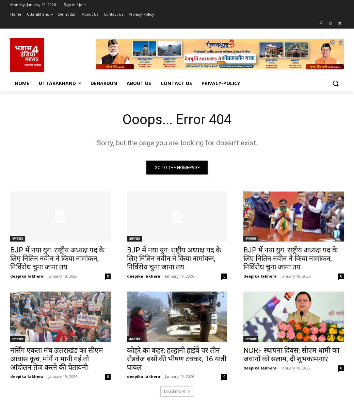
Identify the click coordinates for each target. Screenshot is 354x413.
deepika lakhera (27, 276)
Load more (177, 391)
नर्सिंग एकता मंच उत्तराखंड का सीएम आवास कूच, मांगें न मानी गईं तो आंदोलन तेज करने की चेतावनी (56, 358)
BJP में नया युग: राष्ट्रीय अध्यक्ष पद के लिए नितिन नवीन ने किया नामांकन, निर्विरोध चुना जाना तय (57, 258)
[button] (335, 83)
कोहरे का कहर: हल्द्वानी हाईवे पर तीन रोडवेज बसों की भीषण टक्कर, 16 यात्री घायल (176, 358)
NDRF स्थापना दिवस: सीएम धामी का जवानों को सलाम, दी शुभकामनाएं (291, 354)
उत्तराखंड (17, 238)
